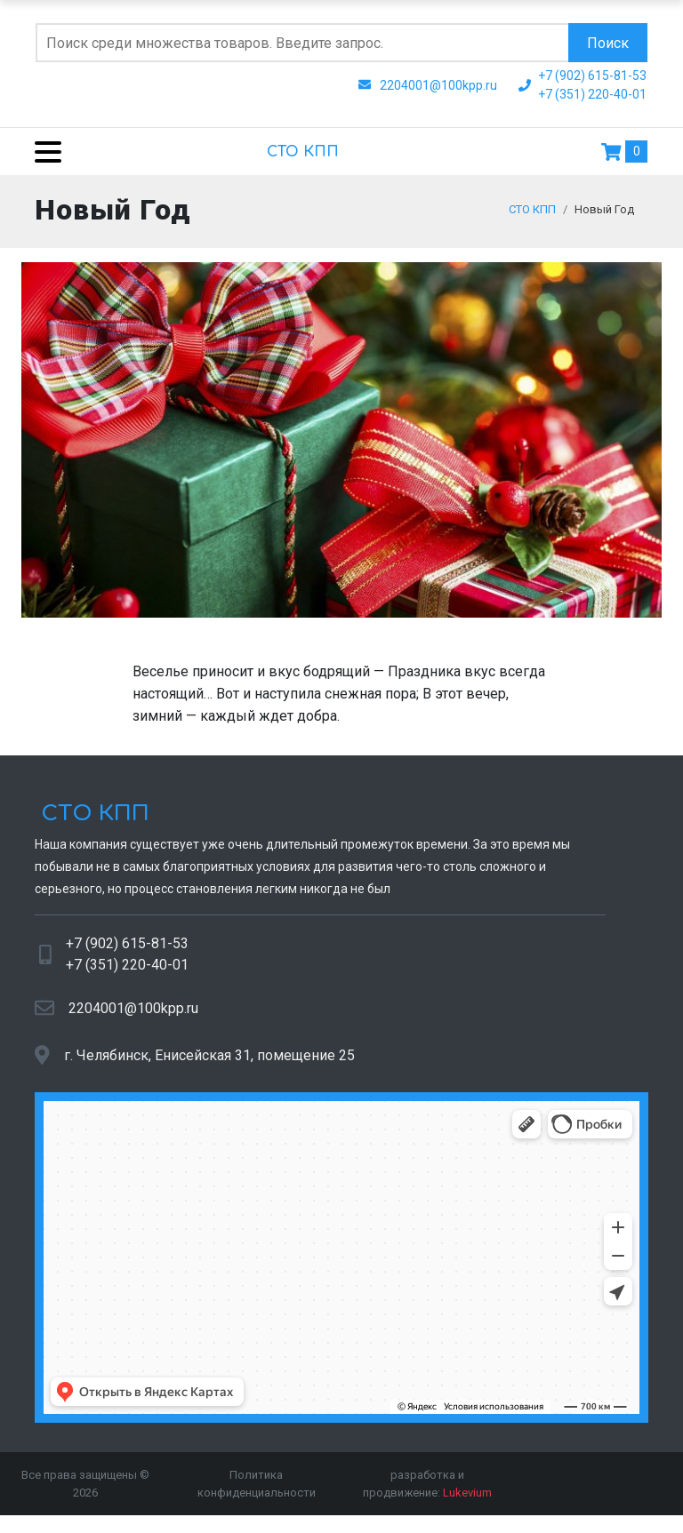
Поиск (608, 43)
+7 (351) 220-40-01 (127, 973)
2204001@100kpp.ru (133, 1017)
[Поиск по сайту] (302, 42)
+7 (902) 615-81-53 (127, 952)
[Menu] (41, 151)
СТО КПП (303, 152)
